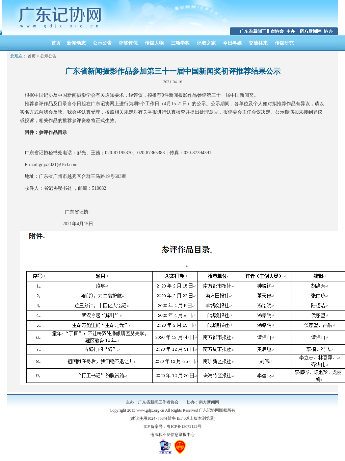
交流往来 (258, 43)
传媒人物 (154, 43)
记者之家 (206, 43)
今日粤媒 (232, 43)
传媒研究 (284, 43)
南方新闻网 (209, 402)
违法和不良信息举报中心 (172, 434)
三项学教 (180, 43)
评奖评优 (128, 43)
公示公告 (102, 43)
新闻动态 (76, 43)
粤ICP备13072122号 (184, 426)
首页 (56, 43)
